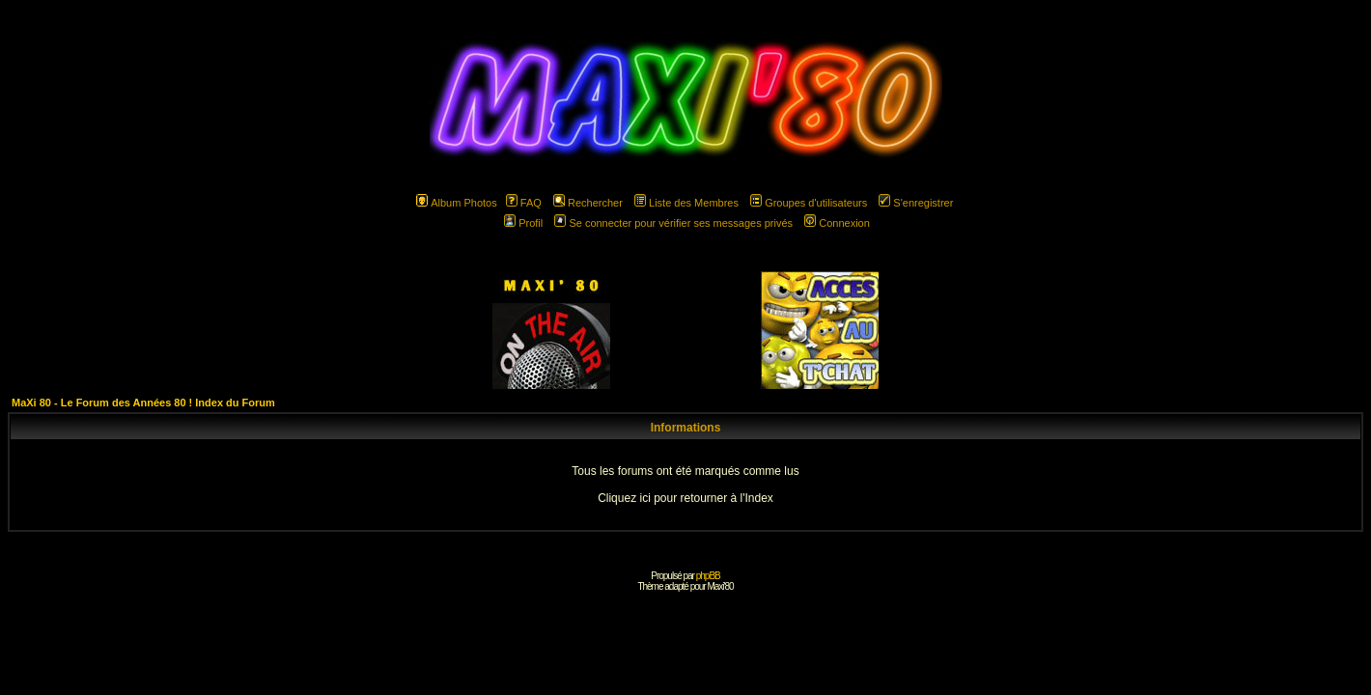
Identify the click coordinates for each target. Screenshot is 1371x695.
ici (644, 498)
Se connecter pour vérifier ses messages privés (673, 223)
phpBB (708, 575)
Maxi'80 (720, 586)
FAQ (524, 202)
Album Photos (456, 202)
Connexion (837, 223)
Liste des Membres (686, 202)
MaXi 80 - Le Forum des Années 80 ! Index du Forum (143, 402)
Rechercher (588, 202)
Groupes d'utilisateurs (808, 202)
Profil (523, 223)
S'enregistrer (916, 202)
